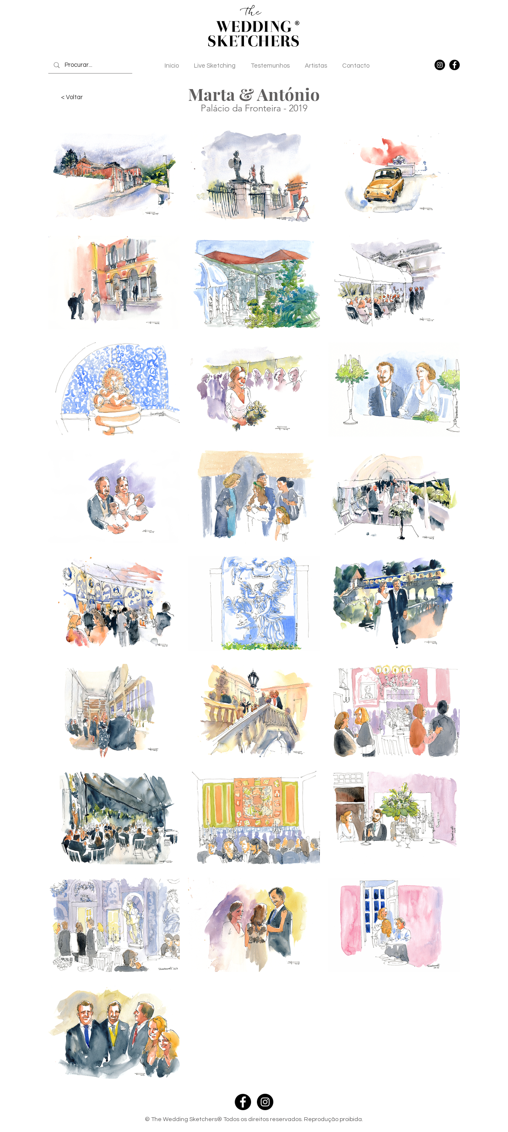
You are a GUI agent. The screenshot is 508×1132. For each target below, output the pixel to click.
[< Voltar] (72, 97)
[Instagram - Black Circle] (265, 1102)
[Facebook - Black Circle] (243, 1102)
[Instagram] (440, 65)
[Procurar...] (90, 65)
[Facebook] (454, 65)
